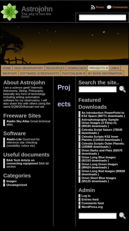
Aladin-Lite (14, 139)
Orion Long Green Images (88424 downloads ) (100, 166)
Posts (100, 7)
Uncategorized (16, 184)
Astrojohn (36, 9)
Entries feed (90, 199)
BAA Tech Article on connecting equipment (22, 162)
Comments (120, 7)
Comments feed (93, 203)
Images (11, 181)
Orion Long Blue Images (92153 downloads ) (99, 159)
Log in (86, 195)
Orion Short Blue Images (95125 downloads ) (99, 179)
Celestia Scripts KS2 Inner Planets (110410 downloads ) (102, 138)
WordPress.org (92, 206)
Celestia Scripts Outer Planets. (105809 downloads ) (103, 145)
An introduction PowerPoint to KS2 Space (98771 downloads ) (103, 114)
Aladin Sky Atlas (17, 121)
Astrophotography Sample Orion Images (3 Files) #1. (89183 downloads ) (100, 123)
